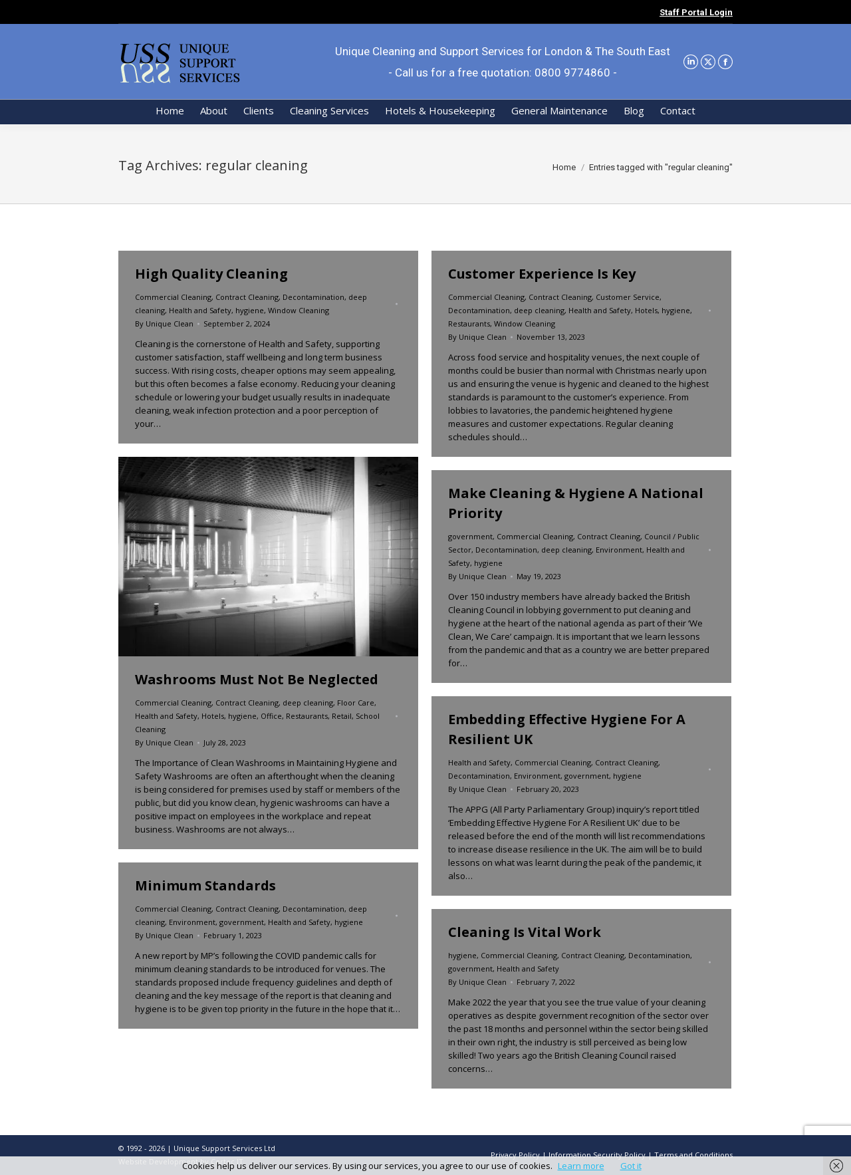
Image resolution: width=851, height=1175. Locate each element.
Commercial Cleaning (173, 297)
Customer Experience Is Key (542, 274)
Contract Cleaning (247, 297)
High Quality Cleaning (211, 274)
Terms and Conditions (693, 1155)
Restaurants (469, 323)
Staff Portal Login (696, 12)
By (164, 323)
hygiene (249, 310)
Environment (619, 550)
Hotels (646, 310)
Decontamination (313, 297)
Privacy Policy (515, 1155)
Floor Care (355, 703)
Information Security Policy (597, 1155)
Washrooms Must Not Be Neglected (256, 679)
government (470, 536)
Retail (342, 716)
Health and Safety (200, 310)
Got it (631, 1166)
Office (271, 716)
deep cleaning (539, 310)
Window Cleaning (298, 310)
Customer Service (628, 297)
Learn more (581, 1166)
